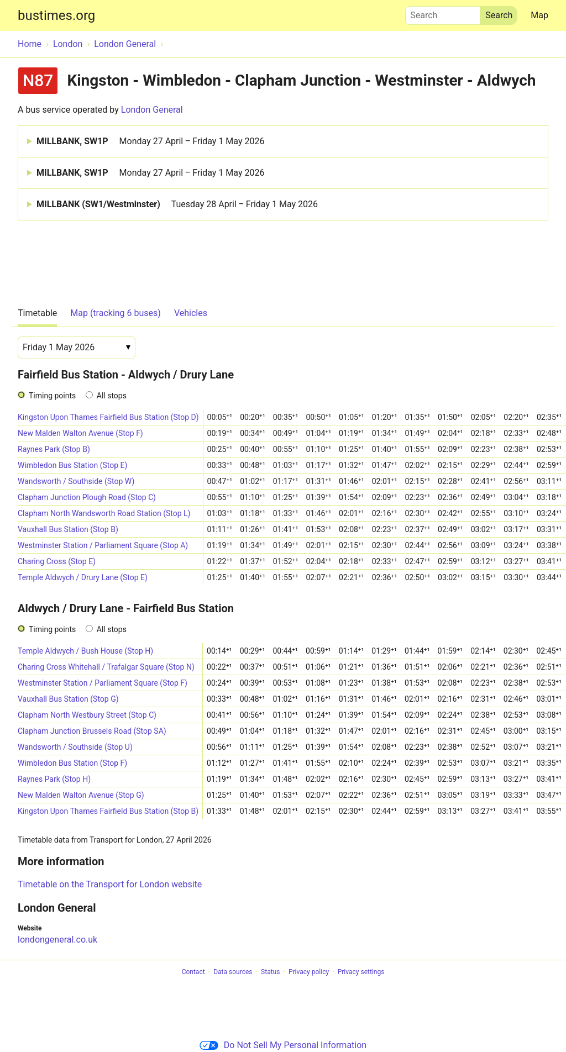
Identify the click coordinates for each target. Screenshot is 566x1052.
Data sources (232, 972)
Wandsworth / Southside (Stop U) (75, 747)
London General (152, 109)
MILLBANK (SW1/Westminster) (177, 204)
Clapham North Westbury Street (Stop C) (87, 715)
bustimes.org (56, 15)
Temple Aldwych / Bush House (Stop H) (85, 650)
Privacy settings (361, 972)
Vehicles (190, 313)
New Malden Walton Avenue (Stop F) (80, 433)
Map (539, 15)
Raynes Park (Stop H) (54, 779)
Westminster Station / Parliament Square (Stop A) (103, 545)
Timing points (52, 395)
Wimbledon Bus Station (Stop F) (72, 763)
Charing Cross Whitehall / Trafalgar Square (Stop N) (106, 666)
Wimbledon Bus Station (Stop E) (72, 465)
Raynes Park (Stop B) (54, 449)
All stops (112, 395)
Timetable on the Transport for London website (110, 884)
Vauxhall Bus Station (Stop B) (68, 529)
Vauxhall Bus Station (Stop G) (68, 699)
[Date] (76, 347)
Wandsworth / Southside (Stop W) (76, 481)
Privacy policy (309, 972)
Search (442, 12)
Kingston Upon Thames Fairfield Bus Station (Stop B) (108, 811)
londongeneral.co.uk (57, 939)
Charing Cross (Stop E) (57, 561)
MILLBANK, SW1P (150, 141)
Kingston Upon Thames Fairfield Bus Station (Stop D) (108, 417)
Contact (193, 972)
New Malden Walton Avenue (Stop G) (81, 795)
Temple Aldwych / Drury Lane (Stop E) (83, 577)
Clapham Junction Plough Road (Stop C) (87, 497)
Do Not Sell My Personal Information (283, 1045)
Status (270, 972)
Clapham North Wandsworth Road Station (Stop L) (104, 513)
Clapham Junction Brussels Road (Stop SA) (92, 731)
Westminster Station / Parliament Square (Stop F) (102, 682)
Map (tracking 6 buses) (115, 313)
